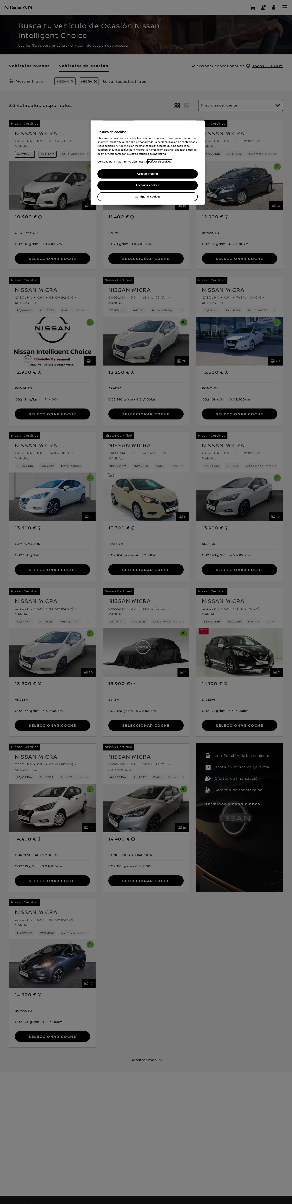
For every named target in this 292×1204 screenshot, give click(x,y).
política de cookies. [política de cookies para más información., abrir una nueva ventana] (159, 161)
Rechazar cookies (147, 185)
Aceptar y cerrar (147, 173)
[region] (148, 162)
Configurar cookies (147, 196)
